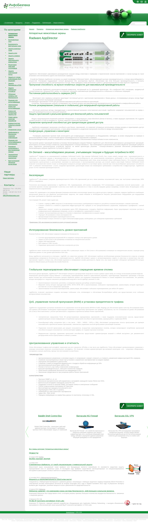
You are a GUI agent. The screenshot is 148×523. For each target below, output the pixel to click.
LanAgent (110, 519)
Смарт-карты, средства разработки (13, 119)
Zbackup (100, 519)
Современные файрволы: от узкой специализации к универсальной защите (60, 465)
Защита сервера (14, 56)
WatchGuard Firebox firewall (61, 520)
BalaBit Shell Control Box (50, 416)
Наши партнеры (9, 173)
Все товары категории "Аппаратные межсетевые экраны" (49, 449)
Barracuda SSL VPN (124, 416)
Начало (31, 29)
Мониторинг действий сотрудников (12, 66)
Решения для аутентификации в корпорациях (14, 142)
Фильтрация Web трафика (46, 519)
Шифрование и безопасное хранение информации (13, 134)
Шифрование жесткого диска (25, 520)
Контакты (9, 185)
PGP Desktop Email (119, 519)
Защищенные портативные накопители (13, 156)
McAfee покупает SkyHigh (39, 459)
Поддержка (36, 23)
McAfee (41, 457)
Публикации (47, 23)
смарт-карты (73, 520)
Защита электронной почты (12, 72)
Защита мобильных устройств (12, 89)
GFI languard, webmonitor (31, 519)
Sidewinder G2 (19, 519)
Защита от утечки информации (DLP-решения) (15, 79)
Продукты (19, 23)
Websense (42, 489)
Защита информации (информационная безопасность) (98, 520)
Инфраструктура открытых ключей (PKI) (14, 125)
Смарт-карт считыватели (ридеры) (43, 520)
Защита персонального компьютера (13, 60)
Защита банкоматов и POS (14, 84)
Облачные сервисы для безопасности (13, 95)
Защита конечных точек (14, 49)
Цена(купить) (118, 520)
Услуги (27, 23)
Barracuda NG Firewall (87, 416)
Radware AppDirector (78, 29)
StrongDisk (61, 519)
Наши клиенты (58, 23)
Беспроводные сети (13, 40)
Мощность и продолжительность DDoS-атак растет (50, 479)
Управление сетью (14, 129)
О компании (9, 23)
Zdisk (55, 519)
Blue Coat (4, 519)
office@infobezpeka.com (11, 195)
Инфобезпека (70, 512)
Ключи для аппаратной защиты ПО (12, 112)
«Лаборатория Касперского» (49, 477)
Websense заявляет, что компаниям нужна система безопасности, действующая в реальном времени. (71, 491)
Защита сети (12, 53)
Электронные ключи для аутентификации (14, 106)
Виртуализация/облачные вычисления (13, 162)
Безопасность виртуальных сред (14, 45)
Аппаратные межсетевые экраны (57, 29)
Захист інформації (127, 520)
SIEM (135, 520)
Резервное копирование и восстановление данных (14, 149)
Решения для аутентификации (14, 101)
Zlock (105, 519)
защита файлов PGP (78, 519)
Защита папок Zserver (91, 519)
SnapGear (11, 519)
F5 (41, 499)
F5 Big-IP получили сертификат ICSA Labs (46, 501)
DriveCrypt (68, 519)
